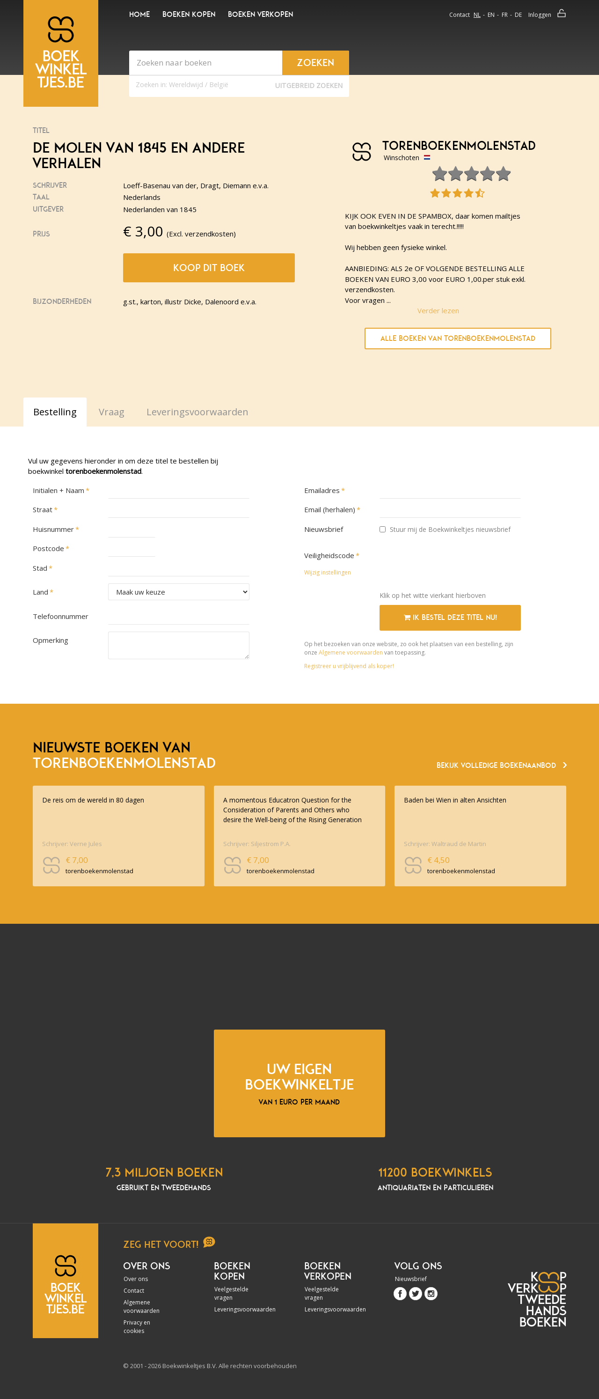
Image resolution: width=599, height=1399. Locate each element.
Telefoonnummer (60, 616)
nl (477, 15)
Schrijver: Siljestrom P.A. (257, 843)
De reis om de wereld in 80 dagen (93, 799)
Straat (42, 509)
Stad (40, 568)
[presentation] (451, 565)
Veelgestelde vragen (231, 1293)
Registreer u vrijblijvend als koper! (349, 666)
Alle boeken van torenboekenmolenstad (457, 338)
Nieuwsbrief (323, 529)
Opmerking (50, 640)
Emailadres (322, 490)
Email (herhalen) (329, 509)
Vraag (111, 411)
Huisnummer (53, 529)
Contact (459, 15)
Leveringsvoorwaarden (239, 1309)
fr (505, 15)
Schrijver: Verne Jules (72, 843)
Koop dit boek (209, 267)
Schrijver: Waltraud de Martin (445, 843)
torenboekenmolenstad (455, 146)
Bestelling (55, 411)
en (491, 15)
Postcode (48, 548)
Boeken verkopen (260, 14)
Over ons (136, 1279)
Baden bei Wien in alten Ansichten (455, 799)
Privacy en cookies (137, 1326)
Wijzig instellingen (327, 572)
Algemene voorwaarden (351, 652)
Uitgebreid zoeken (309, 85)
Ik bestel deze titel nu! (450, 617)
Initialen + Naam (58, 490)
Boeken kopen (188, 14)
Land (40, 591)
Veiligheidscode (329, 555)
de (518, 15)
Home (139, 14)
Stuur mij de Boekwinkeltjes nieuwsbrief (445, 529)
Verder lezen (438, 310)
